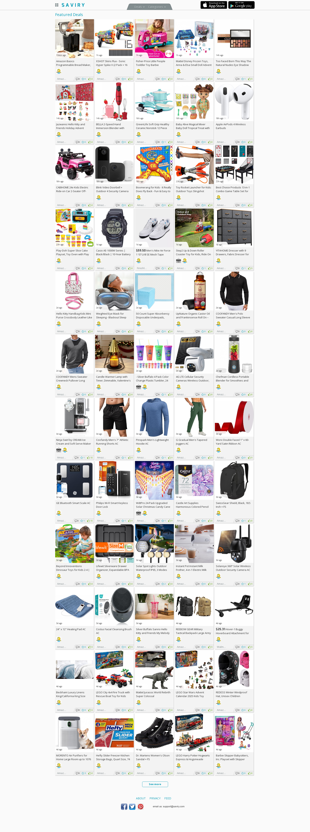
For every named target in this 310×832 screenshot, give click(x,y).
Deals (138, 7)
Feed (167, 798)
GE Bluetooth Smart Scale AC (73, 503)
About (141, 798)
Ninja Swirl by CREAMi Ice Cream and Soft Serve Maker (73, 441)
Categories (155, 7)
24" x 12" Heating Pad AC (71, 629)
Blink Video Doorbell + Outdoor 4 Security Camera (112, 189)
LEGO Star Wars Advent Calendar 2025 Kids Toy (190, 694)
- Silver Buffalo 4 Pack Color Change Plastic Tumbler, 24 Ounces (152, 380)
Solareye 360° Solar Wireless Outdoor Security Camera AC (233, 568)
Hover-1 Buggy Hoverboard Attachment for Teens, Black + (232, 633)
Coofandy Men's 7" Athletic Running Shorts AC (112, 441)
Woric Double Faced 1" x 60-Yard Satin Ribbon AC (232, 441)
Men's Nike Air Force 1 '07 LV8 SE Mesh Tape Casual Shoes (153, 254)
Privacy (155, 798)
